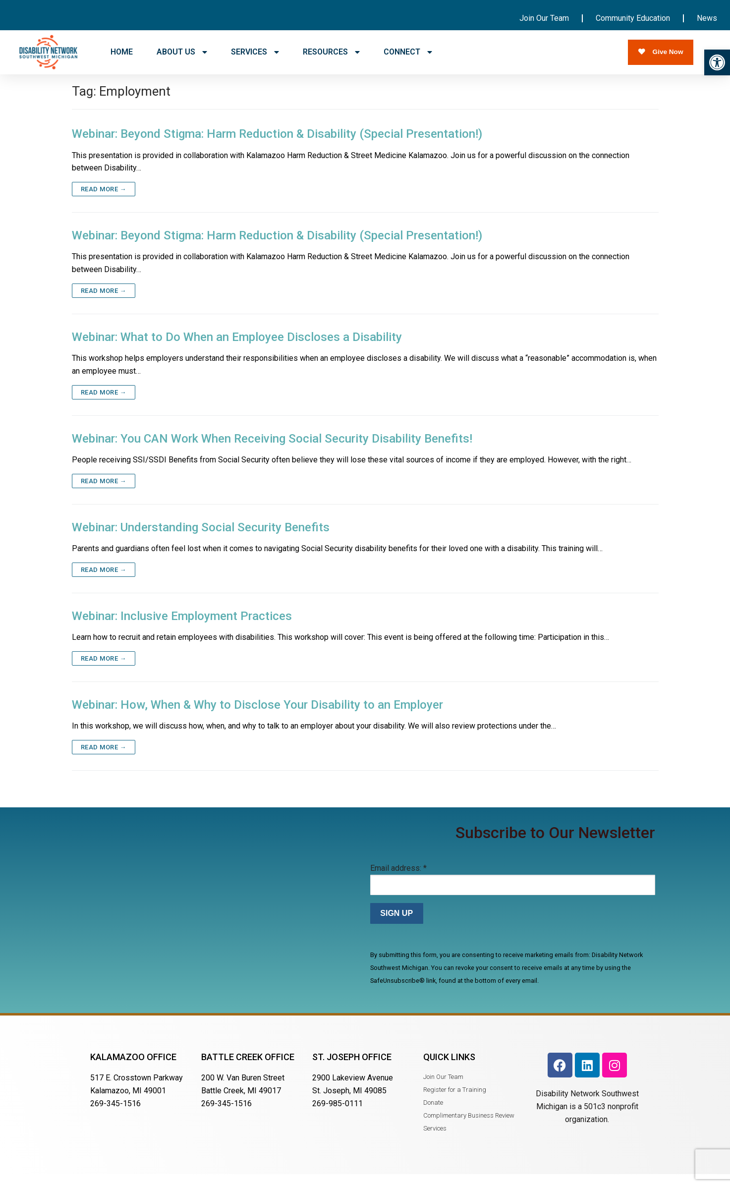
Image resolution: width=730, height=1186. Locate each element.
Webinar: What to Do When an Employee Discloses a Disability (237, 348)
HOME (122, 51)
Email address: (398, 879)
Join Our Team (544, 18)
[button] (717, 62)
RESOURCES (331, 52)
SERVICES (255, 52)
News (707, 18)
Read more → (104, 200)
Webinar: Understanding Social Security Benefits (201, 539)
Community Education (633, 18)
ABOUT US (182, 52)
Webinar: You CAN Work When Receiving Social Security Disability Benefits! (272, 450)
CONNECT (408, 52)
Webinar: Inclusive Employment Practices (182, 627)
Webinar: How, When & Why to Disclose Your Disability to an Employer (257, 716)
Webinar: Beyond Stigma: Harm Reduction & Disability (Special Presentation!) (277, 145)
